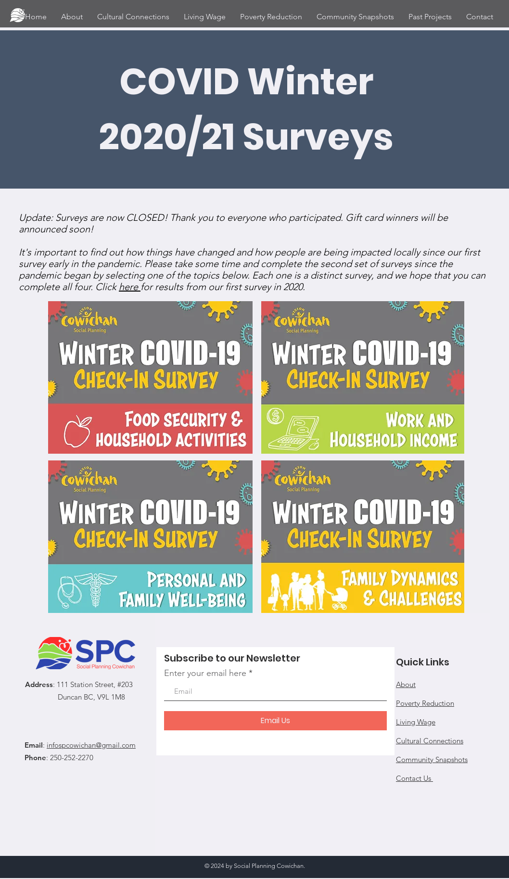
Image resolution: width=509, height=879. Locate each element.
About (406, 684)
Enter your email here (205, 673)
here (129, 287)
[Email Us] (275, 720)
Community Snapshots (432, 759)
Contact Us (414, 778)
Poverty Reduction (425, 703)
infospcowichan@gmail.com (91, 745)
